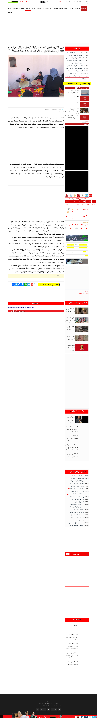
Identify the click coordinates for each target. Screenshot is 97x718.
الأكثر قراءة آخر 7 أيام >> (77, 411)
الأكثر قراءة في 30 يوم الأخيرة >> (77, 471)
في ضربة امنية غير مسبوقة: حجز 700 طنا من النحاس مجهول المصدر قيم (72, 429)
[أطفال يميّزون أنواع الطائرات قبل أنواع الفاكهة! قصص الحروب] (84, 111)
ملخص (76, 103)
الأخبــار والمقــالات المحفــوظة (49, 285)
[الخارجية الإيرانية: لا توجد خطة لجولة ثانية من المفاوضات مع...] (84, 92)
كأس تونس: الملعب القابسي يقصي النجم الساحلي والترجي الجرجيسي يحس (76, 322)
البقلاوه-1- (75, 625)
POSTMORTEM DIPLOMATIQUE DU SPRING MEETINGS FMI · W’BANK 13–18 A (77, 648)
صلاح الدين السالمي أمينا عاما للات (77, 499)
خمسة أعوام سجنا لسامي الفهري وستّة (77, 483)
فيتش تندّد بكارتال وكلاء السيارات (77, 512)
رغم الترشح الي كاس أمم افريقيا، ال (77, 481)
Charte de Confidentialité (55, 706)
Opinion (77, 8)
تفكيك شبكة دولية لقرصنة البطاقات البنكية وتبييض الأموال (72, 330)
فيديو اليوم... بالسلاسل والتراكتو (77, 486)
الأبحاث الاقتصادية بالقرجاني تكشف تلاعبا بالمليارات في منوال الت (72, 438)
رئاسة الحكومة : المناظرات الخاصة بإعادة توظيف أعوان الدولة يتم (72, 348)
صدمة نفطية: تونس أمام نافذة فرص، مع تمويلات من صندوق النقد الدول (72, 655)
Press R (61, 8)
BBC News (83, 8)
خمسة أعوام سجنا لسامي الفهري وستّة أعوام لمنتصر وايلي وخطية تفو (72, 420)
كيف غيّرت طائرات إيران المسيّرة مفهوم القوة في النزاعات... (72, 117)
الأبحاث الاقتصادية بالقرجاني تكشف (75, 494)
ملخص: (75, 97)
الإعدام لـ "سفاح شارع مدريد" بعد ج (76, 523)
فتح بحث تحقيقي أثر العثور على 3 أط (77, 497)
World (66, 8)
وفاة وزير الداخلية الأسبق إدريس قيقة (72, 337)
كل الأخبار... (77, 48)
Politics (15, 8)
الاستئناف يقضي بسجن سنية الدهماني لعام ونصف (72, 455)
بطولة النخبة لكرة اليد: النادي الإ (77, 515)
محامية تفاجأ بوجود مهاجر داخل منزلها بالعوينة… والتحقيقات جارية (72, 311)
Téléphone (38, 706)
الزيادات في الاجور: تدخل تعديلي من (76, 525)
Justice (72, 8)
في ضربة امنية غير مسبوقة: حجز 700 (75, 489)
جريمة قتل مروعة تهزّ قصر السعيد (77, 520)
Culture (39, 8)
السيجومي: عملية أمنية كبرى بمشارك (77, 507)
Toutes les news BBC (71, 122)
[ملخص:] (84, 99)
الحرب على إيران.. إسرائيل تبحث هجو (77, 502)
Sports (45, 8)
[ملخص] (84, 105)
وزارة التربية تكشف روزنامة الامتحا (77, 476)
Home (10, 8)
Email (45, 706)
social (33, 8)
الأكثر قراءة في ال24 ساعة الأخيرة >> (77, 303)
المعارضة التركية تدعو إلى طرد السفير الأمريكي (75, 58)
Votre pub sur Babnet (52, 703)
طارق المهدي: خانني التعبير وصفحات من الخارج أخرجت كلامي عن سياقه (71, 447)
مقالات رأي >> (77, 619)
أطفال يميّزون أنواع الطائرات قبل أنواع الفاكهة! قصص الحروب (72, 111)
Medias (56, 8)
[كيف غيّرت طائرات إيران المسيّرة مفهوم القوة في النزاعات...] (84, 117)
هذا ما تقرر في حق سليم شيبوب (77, 491)
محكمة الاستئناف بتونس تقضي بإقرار (77, 478)
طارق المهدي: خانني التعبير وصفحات (77, 517)
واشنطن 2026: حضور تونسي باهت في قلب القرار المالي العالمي (72, 637)
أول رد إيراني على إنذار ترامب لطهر (77, 504)
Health (50, 8)
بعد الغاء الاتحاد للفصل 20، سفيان (77, 510)
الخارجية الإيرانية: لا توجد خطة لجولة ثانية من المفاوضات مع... (72, 92)
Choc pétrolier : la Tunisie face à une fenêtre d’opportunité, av (77, 666)
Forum (10, 12)
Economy (21, 8)
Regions (28, 8)
